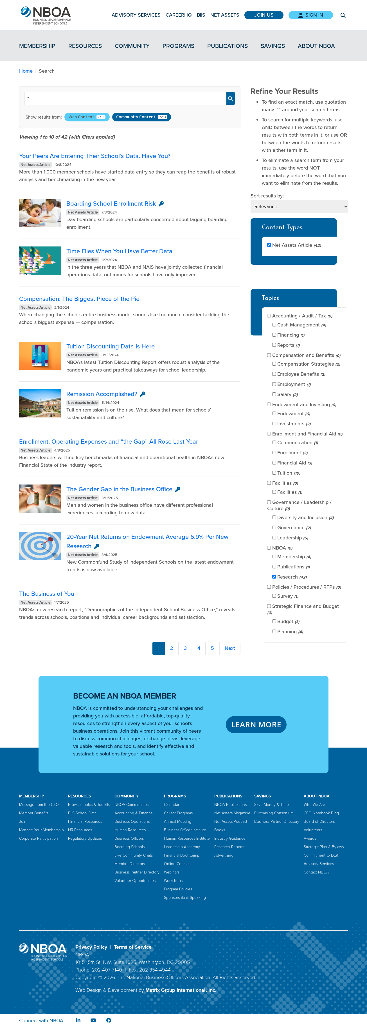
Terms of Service (133, 947)
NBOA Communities (131, 805)
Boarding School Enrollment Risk (111, 203)
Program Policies (178, 889)
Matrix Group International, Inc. (181, 990)
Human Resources (130, 830)
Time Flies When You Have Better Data (119, 251)
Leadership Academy (182, 847)
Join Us (264, 15)
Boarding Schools (129, 847)
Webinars (171, 872)
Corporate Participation (38, 838)
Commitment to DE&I (321, 855)
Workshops (173, 881)
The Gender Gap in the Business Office (119, 489)
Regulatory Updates (85, 838)
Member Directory (129, 864)
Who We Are (314, 805)
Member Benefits (33, 813)
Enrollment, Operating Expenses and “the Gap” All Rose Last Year (108, 441)
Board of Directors (319, 821)
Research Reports (229, 847)
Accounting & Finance (133, 813)
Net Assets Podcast (230, 821)
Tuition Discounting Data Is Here (110, 346)
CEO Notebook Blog (321, 813)
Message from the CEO (39, 805)
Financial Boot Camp (181, 855)
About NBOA (316, 45)
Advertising (223, 855)
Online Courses (177, 864)
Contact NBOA (316, 872)
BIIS (201, 15)
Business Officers (129, 838)
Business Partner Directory (136, 872)
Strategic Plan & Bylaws (324, 847)
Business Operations (132, 821)
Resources (85, 45)
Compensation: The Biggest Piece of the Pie (79, 298)
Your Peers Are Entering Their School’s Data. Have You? (94, 156)
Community (132, 45)
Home (26, 71)
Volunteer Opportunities (135, 881)
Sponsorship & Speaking (185, 898)
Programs (178, 45)
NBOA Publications (230, 805)
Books (219, 830)
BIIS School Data (82, 813)
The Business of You (46, 593)
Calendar (171, 805)
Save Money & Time (271, 805)
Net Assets (224, 15)
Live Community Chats (133, 855)
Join (22, 821)
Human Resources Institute (187, 838)
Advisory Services (136, 15)
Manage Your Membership (41, 830)
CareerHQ (179, 15)
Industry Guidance (230, 838)
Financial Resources (85, 821)
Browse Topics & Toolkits (89, 805)
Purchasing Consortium (274, 813)
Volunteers (313, 830)
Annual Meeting (177, 821)
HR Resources (80, 830)
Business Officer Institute (185, 830)
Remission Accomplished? (101, 394)
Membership (37, 45)
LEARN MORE (256, 724)
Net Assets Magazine (232, 813)
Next (230, 648)
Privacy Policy (91, 947)
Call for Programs (178, 813)
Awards (310, 838)
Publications (227, 45)
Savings (273, 45)
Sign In (310, 15)
